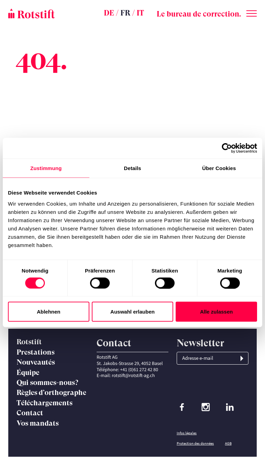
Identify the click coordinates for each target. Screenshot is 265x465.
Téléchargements (44, 403)
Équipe (28, 372)
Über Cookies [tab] (219, 168)
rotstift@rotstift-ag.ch (133, 375)
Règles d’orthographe (51, 392)
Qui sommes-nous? (47, 382)
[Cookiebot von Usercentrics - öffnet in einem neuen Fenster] (227, 148)
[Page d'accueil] (49, 13)
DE (109, 13)
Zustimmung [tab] (46, 168)
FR (125, 13)
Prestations (36, 352)
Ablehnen (48, 312)
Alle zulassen (216, 312)
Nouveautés (36, 362)
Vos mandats (38, 423)
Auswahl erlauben (132, 312)
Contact (30, 413)
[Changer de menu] (251, 12)
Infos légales (187, 433)
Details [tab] (132, 168)
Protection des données (195, 443)
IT (140, 13)
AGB (228, 443)
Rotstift (29, 342)
